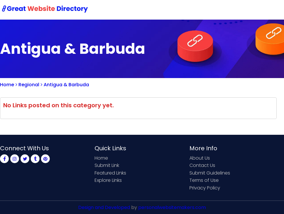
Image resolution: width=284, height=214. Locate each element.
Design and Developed (104, 207)
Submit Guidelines (209, 173)
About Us (199, 158)
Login (255, 9)
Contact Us (201, 9)
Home (137, 9)
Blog (275, 9)
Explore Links (108, 180)
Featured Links (110, 173)
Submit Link (166, 9)
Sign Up (231, 9)
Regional (27, 84)
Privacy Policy (204, 187)
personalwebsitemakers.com (172, 207)
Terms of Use (204, 180)
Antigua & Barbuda (65, 84)
